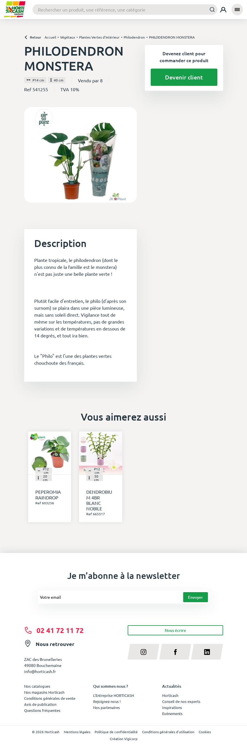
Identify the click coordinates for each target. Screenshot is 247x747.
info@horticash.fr (40, 671)
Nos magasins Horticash (44, 692)
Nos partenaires (106, 707)
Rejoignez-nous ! (107, 701)
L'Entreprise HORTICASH (113, 695)
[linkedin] (207, 651)
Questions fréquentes (42, 710)
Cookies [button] (205, 731)
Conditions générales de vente (49, 698)
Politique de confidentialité (116, 731)
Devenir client (184, 77)
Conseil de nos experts (181, 701)
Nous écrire (175, 630)
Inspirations (172, 707)
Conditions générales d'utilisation (168, 731)
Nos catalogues (37, 686)
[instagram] (144, 651)
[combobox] (124, 9)
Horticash (170, 695)
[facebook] (175, 651)
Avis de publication (40, 704)
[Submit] (210, 9)
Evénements (172, 713)
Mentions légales (77, 731)
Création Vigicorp (123, 738)
